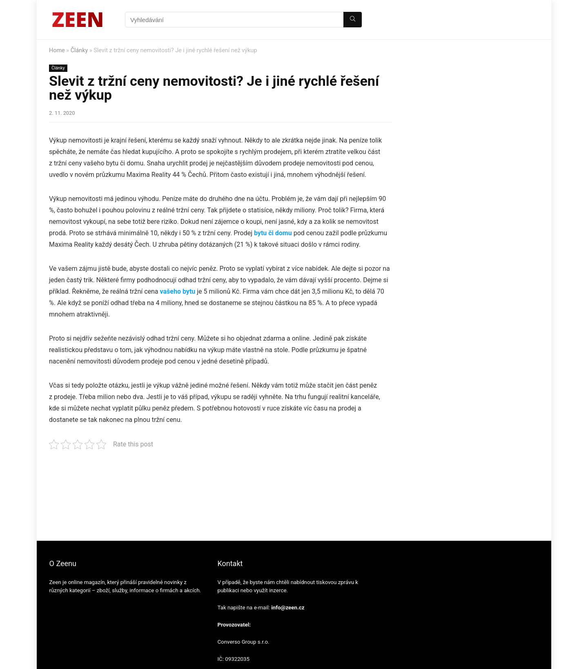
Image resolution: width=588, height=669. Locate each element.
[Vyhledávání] (352, 19)
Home (57, 50)
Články (79, 50)
